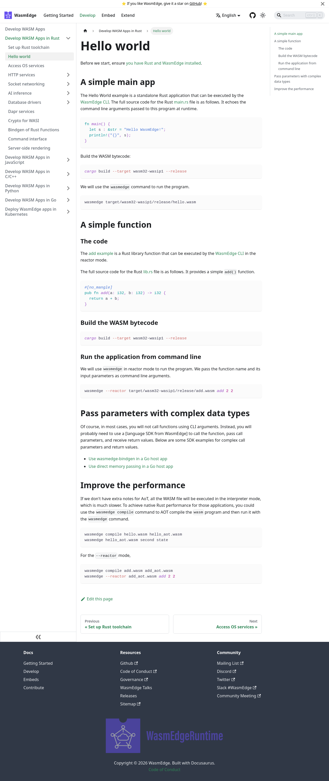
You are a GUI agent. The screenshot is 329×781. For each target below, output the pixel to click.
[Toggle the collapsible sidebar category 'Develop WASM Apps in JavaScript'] (68, 159)
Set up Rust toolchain (28, 47)
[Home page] (85, 31)
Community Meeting (239, 696)
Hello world (19, 56)
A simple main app (288, 33)
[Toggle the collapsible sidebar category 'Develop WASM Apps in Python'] (68, 188)
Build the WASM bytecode (298, 55)
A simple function (287, 41)
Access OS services (26, 65)
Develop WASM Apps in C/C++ (27, 174)
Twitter (226, 679)
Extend (128, 15)
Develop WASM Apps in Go (30, 200)
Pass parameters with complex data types (297, 79)
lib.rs (148, 271)
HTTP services (21, 75)
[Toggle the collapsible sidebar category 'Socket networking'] (68, 84)
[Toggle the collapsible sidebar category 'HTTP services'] (68, 75)
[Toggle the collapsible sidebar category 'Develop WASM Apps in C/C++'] (68, 174)
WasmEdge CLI (94, 102)
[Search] (299, 15)
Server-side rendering (29, 148)
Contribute (33, 687)
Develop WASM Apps (25, 29)
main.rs (181, 102)
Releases (128, 696)
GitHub (195, 3)
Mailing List (230, 663)
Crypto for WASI (23, 120)
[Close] (322, 3)
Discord (226, 671)
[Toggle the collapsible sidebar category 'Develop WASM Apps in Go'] (68, 200)
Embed (108, 15)
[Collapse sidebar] (38, 637)
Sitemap (130, 704)
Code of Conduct (138, 671)
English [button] (226, 15)
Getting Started (59, 15)
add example (101, 253)
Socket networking (26, 84)
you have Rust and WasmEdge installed (163, 63)
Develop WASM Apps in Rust (32, 38)
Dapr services (21, 111)
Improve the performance (294, 88)
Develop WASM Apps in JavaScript (27, 159)
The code (285, 48)
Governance (134, 679)
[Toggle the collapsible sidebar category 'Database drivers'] (68, 102)
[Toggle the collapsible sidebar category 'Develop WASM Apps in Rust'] (68, 38)
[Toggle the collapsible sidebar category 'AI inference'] (68, 93)
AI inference (20, 93)
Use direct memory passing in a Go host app (131, 466)
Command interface (27, 139)
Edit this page (96, 599)
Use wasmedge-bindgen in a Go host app (128, 458)
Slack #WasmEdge (236, 687)
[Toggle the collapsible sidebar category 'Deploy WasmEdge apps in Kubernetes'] (68, 211)
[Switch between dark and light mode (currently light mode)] (263, 15)
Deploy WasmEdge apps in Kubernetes (30, 211)
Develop (87, 15)
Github (129, 663)
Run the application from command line (297, 66)
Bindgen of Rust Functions (33, 130)
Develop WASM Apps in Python (27, 188)
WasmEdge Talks (136, 687)
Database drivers (24, 102)
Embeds (31, 679)
